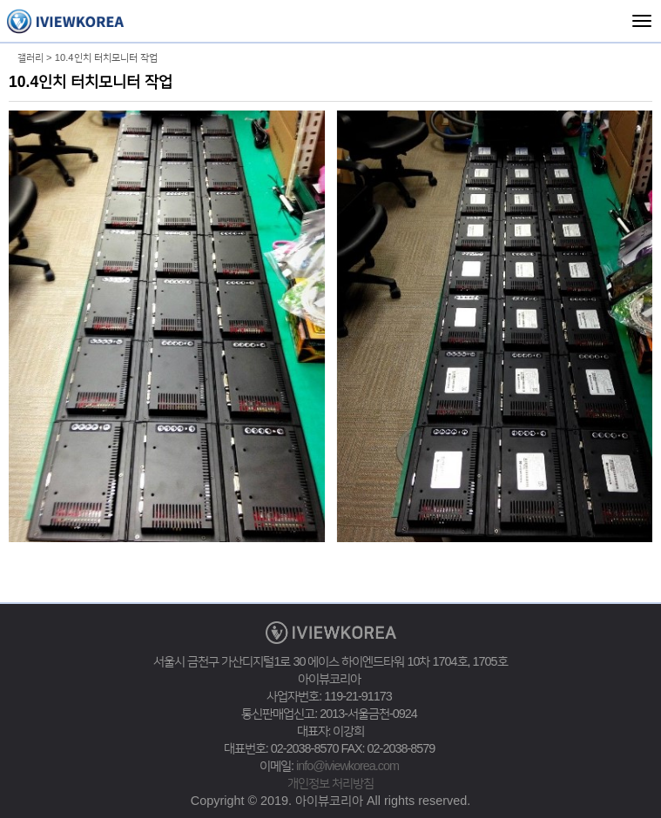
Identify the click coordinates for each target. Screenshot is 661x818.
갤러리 (30, 57)
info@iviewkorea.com (347, 766)
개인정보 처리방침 (330, 783)
